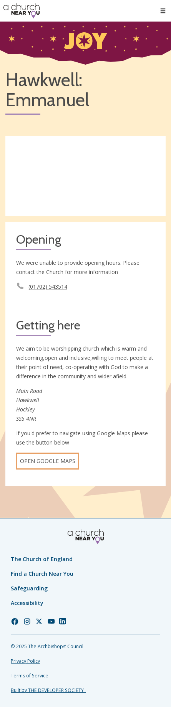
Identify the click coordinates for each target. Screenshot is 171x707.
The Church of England (42, 559)
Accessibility (27, 603)
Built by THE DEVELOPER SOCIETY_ (48, 690)
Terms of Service (29, 675)
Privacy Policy (25, 661)
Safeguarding (29, 588)
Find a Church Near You (42, 573)
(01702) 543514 (47, 286)
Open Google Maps (47, 461)
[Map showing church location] (85, 176)
